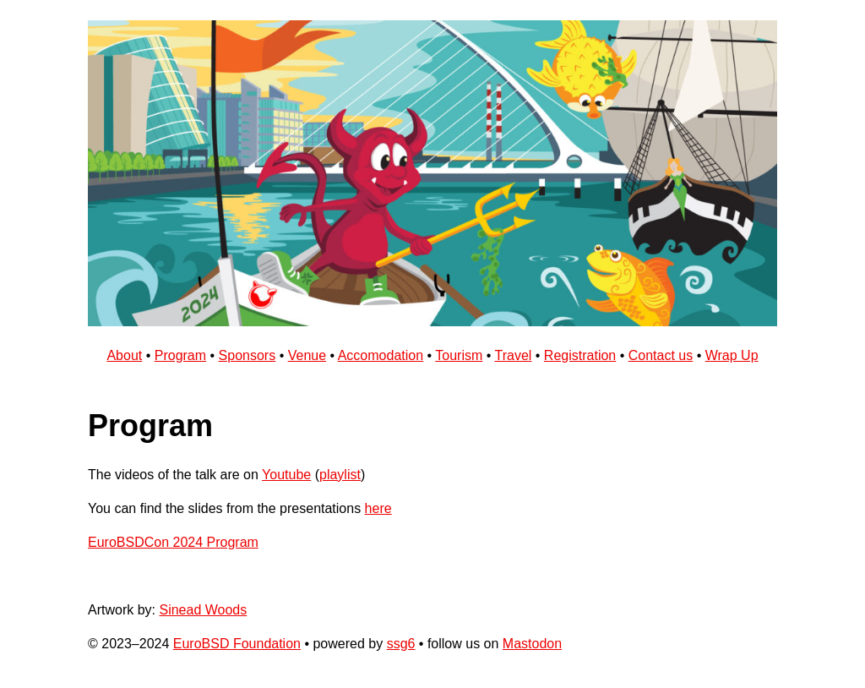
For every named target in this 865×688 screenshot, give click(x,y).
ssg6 (401, 643)
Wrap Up (732, 355)
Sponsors (247, 355)
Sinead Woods (203, 610)
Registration (580, 355)
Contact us (660, 355)
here (378, 508)
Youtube (286, 474)
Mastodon (532, 643)
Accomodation (380, 355)
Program (180, 355)
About (124, 355)
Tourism (458, 355)
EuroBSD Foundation (237, 643)
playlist (340, 474)
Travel (513, 355)
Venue (307, 355)
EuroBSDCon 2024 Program (173, 542)
